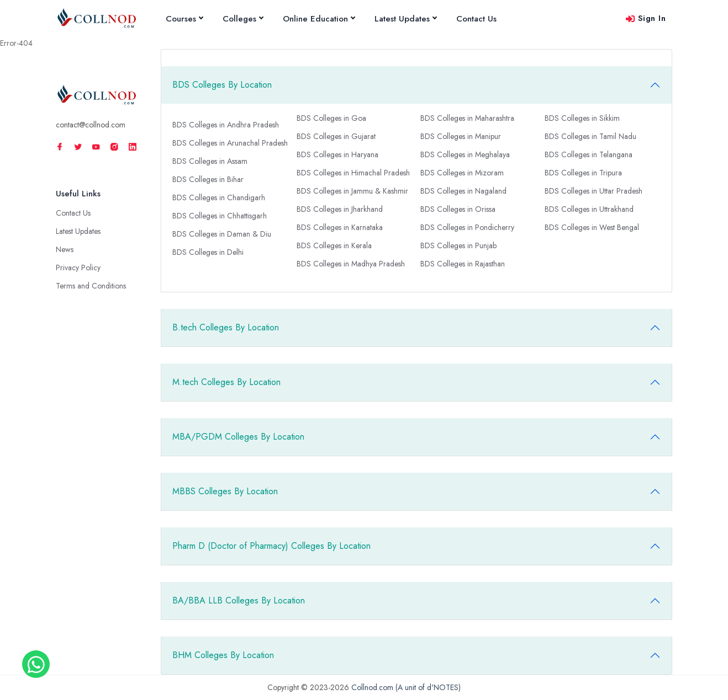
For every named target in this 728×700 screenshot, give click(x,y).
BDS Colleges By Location (222, 84)
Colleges (243, 19)
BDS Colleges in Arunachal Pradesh (230, 142)
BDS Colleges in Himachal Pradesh (353, 172)
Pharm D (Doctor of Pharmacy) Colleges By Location (271, 545)
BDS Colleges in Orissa (457, 209)
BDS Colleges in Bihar (208, 179)
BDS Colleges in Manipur (460, 136)
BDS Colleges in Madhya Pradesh (351, 263)
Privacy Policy (78, 267)
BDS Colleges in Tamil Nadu (590, 136)
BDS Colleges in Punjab (458, 245)
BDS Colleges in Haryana (337, 154)
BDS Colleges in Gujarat (336, 136)
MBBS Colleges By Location (225, 491)
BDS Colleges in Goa (331, 118)
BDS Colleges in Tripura (583, 172)
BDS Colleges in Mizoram (462, 172)
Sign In (645, 18)
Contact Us (476, 19)
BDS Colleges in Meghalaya (465, 154)
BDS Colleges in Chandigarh (218, 197)
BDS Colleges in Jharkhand (340, 209)
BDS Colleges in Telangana (588, 154)
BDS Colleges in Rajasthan (462, 263)
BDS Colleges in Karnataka (340, 227)
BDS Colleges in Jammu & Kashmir (352, 190)
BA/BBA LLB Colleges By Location (238, 600)
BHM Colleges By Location (223, 655)
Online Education (319, 19)
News (64, 249)
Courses (184, 19)
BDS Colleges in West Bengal (592, 227)
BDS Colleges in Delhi (208, 252)
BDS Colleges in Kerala (334, 245)
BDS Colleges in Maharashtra (467, 118)
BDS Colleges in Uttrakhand (589, 209)
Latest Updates (405, 19)
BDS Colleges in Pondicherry (467, 227)
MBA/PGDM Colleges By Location (238, 436)
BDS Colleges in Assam (209, 161)
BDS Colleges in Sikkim (582, 118)
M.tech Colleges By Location (226, 382)
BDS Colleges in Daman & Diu (221, 233)
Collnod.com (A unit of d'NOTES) (406, 687)
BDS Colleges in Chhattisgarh (219, 215)
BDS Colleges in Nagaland (463, 190)
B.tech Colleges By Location (225, 327)
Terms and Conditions (91, 285)
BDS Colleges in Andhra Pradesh (225, 124)
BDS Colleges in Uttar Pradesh (593, 190)
